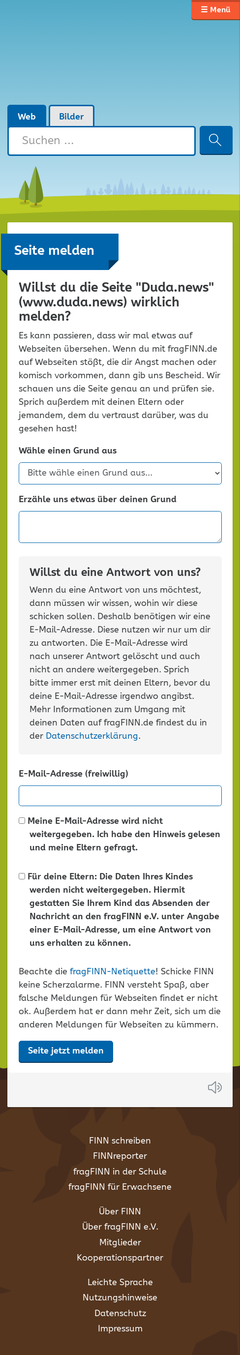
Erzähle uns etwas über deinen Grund (98, 500)
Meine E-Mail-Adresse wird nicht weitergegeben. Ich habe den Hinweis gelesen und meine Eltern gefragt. (120, 835)
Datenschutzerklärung (92, 736)
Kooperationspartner (120, 1258)
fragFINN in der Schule (120, 1172)
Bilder (71, 117)
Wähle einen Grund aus (68, 451)
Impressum (120, 1329)
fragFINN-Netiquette (112, 972)
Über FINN (120, 1212)
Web (27, 117)
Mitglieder (120, 1243)
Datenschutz (120, 1314)
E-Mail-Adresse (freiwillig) (73, 774)
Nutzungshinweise (120, 1298)
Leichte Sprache (120, 1283)
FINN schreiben (120, 1141)
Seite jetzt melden (66, 1051)
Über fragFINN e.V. (120, 1227)
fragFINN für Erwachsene (120, 1187)
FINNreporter (120, 1156)
